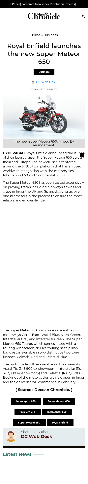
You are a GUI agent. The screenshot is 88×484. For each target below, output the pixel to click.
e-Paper (15, 4)
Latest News (17, 454)
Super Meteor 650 (59, 401)
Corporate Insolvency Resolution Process (48, 4)
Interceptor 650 (26, 401)
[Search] (83, 17)
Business (44, 71)
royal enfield (27, 411)
